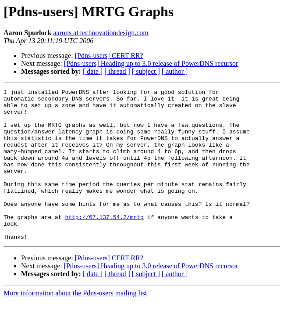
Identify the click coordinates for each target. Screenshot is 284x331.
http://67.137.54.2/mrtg (104, 243)
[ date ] (93, 71)
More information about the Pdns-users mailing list (75, 323)
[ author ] (175, 71)
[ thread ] (117, 71)
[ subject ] (146, 71)
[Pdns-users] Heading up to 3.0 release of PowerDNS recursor (151, 63)
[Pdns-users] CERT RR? (109, 55)
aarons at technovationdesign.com (101, 32)
